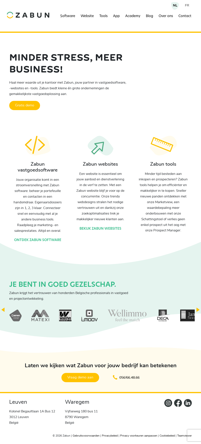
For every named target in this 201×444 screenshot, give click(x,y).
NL (175, 5)
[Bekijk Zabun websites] (100, 148)
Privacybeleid (110, 435)
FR (187, 5)
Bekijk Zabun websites (100, 228)
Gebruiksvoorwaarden (86, 435)
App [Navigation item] (116, 16)
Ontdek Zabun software (37, 240)
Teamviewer (184, 435)
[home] (28, 12)
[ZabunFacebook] (177, 414)
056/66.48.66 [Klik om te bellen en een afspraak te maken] (126, 377)
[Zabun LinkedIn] (187, 414)
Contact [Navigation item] (184, 16)
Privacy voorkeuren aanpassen (138, 435)
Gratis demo (24, 105)
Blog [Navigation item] (149, 16)
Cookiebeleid (167, 435)
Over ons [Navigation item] (166, 16)
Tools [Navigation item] (103, 16)
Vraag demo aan (80, 377)
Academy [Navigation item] (132, 16)
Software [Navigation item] (67, 16)
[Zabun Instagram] (167, 414)
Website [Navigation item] (87, 16)
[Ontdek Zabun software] (38, 148)
